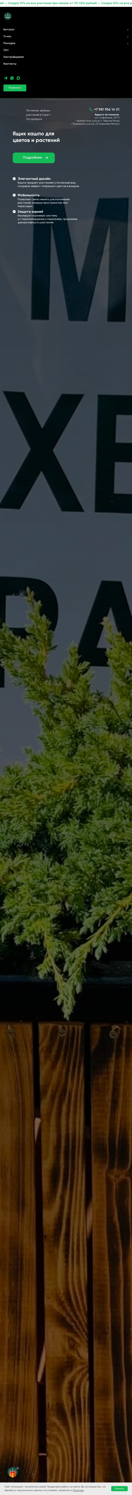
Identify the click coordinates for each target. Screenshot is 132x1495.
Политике (78, 1490)
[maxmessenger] (18, 78)
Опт (6, 50)
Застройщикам (13, 57)
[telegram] (5, 78)
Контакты (9, 64)
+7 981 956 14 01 (106, 109)
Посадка (9, 43)
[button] (14, 88)
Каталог (9, 29)
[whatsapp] (12, 78)
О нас (7, 36)
